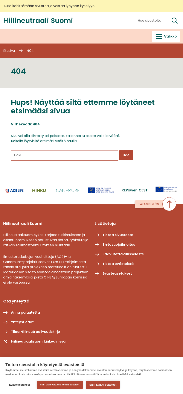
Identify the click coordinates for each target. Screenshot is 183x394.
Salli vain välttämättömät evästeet (59, 384)
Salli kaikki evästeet (102, 384)
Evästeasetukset (19, 384)
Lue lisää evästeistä (129, 374)
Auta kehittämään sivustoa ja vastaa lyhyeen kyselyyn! (49, 5)
